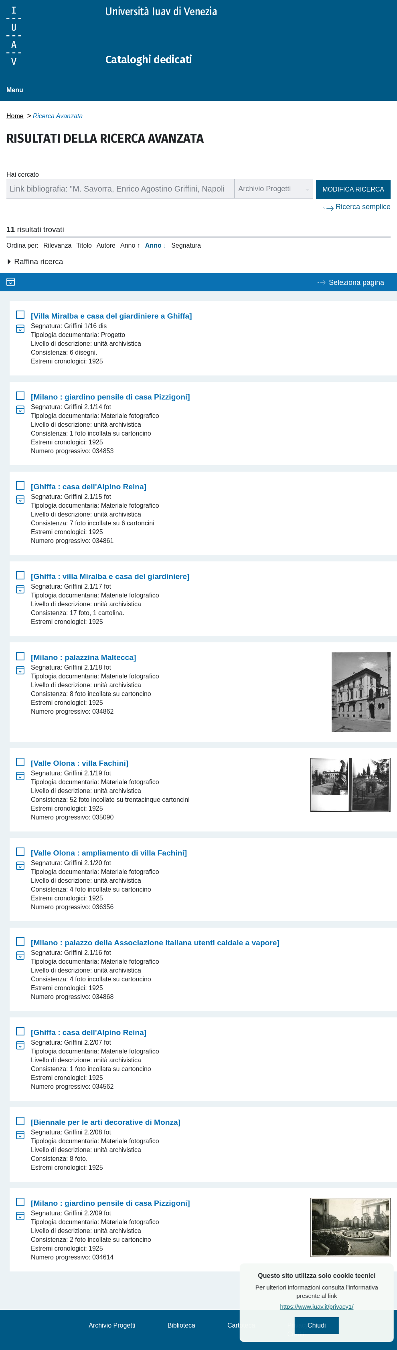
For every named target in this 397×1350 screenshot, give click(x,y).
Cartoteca (241, 1325)
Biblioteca (181, 1325)
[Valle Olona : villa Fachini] (79, 763)
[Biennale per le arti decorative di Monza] (105, 1122)
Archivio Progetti (112, 1325)
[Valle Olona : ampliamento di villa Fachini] (109, 853)
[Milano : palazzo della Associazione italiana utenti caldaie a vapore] (155, 942)
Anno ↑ (130, 245)
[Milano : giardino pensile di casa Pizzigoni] (110, 397)
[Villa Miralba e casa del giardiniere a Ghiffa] (111, 316)
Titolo (84, 245)
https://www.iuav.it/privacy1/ (337, 1307)
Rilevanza (57, 245)
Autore (106, 245)
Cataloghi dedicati (153, 59)
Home (15, 116)
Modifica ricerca (353, 189)
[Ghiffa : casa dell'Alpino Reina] (88, 486)
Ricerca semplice (363, 207)
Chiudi (337, 1326)
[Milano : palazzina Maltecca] (83, 657)
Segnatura (186, 245)
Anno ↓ (155, 245)
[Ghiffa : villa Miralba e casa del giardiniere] (110, 576)
